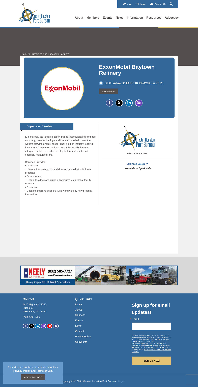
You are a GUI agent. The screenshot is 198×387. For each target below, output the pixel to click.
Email (135, 319)
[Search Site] (172, 4)
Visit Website (108, 91)
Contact (79, 331)
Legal (121, 381)
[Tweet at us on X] (31, 326)
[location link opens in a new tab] (134, 83)
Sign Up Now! (151, 360)
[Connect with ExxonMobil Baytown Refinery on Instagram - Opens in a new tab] (139, 103)
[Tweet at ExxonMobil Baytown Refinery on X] (119, 103)
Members (93, 17)
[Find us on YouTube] (49, 326)
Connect (80, 314)
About (79, 17)
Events (107, 17)
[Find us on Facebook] (25, 326)
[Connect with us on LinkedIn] (37, 326)
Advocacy (172, 17)
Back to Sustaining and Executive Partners (44, 53)
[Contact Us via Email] (56, 326)
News (120, 17)
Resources (153, 17)
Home (78, 304)
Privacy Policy (83, 336)
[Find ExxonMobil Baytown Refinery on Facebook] (109, 103)
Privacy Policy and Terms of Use (32, 370)
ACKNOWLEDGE (33, 377)
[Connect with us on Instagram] (43, 326)
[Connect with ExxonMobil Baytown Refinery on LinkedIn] (129, 103)
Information (135, 17)
